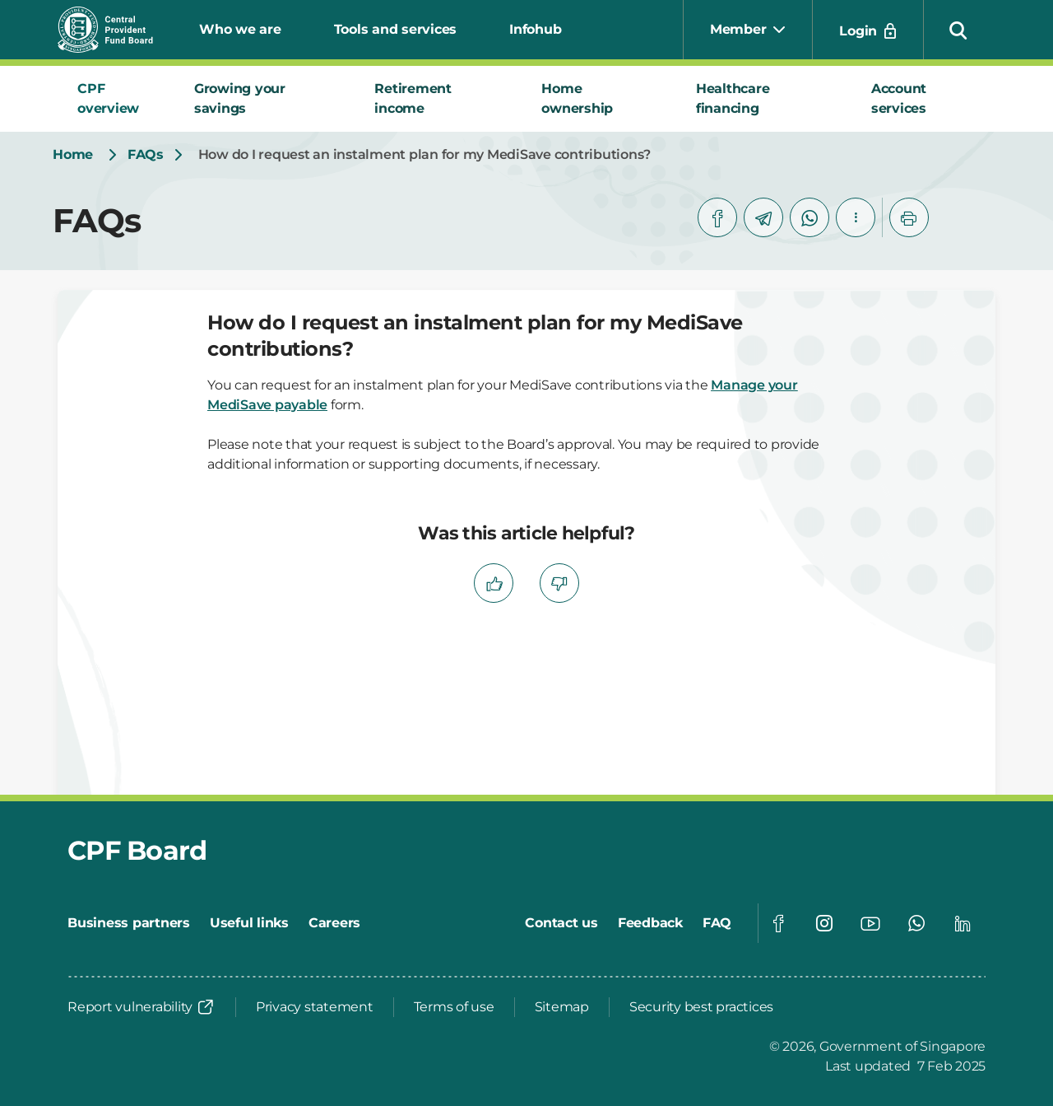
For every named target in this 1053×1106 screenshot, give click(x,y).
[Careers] (334, 923)
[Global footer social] (778, 923)
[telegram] (763, 217)
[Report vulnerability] (141, 1007)
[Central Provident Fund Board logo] (115, 29)
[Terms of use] (454, 1007)
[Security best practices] (701, 1007)
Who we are (240, 29)
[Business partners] (128, 923)
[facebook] (717, 217)
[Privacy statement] (314, 1007)
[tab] (116, 99)
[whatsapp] (809, 217)
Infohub (535, 29)
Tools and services (395, 29)
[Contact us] (561, 923)
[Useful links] (249, 923)
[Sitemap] (562, 1007)
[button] (958, 29)
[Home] (73, 155)
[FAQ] (717, 923)
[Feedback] (650, 923)
